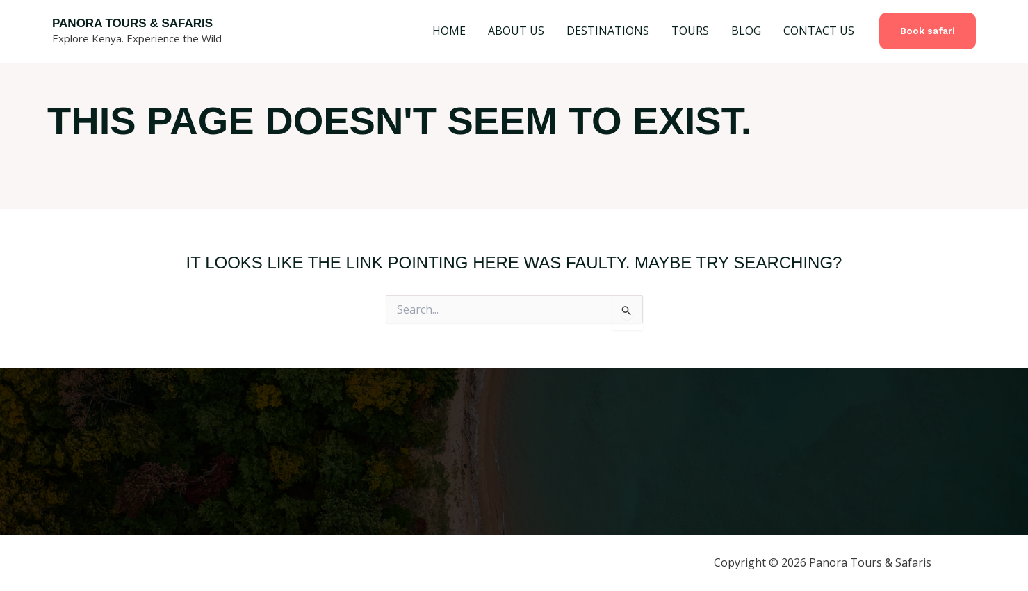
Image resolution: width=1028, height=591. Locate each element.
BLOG (746, 30)
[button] (927, 31)
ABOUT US (516, 30)
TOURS (690, 30)
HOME (449, 30)
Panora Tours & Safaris (132, 23)
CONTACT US (818, 30)
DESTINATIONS (607, 30)
